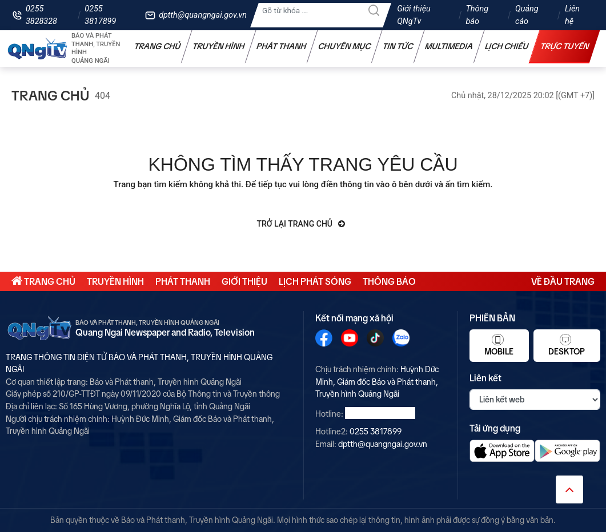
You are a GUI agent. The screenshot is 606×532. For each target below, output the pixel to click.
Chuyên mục (344, 46)
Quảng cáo (526, 15)
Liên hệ (572, 15)
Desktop (566, 345)
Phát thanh (281, 46)
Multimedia (449, 46)
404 (102, 95)
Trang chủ (157, 46)
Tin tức (398, 46)
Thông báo (476, 15)
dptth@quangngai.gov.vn (203, 15)
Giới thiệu (244, 281)
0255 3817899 (100, 15)
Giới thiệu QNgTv (414, 15)
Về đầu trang (563, 281)
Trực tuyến (565, 46)
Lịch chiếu (507, 46)
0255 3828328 (41, 15)
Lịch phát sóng (315, 281)
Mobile (498, 345)
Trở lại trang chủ (301, 223)
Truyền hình (218, 46)
